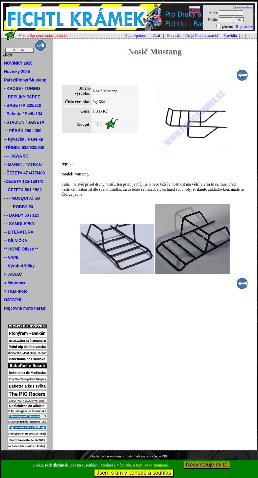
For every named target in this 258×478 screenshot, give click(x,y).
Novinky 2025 (17, 71)
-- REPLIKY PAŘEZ (22, 97)
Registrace (244, 26)
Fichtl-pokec (135, 35)
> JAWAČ (13, 274)
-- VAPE (11, 257)
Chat (156, 35)
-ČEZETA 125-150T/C (24, 181)
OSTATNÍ (12, 299)
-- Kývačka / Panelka (23, 139)
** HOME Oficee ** (21, 249)
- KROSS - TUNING (22, 88)
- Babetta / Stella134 (23, 114)
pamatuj (227, 27)
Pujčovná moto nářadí (25, 308)
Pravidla (174, 35)
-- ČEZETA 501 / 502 (23, 190)
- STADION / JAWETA (24, 122)
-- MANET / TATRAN (23, 164)
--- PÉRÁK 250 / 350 (23, 130)
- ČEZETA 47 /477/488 (24, 173)
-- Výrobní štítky (19, 266)
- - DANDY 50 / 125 (21, 215)
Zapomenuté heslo (243, 7)
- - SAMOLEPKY (19, 223)
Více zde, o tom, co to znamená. (143, 465)
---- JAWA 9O (16, 156)
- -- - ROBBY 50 (18, 207)
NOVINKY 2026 (18, 63)
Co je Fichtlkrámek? (201, 35)
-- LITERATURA (18, 232)
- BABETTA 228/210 (22, 105)
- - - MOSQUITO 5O (22, 198)
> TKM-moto (16, 291)
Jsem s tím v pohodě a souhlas (134, 473)
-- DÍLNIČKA (15, 240)
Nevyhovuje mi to (207, 465)
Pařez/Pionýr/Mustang (25, 80)
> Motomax (14, 283)
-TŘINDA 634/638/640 (24, 147)
